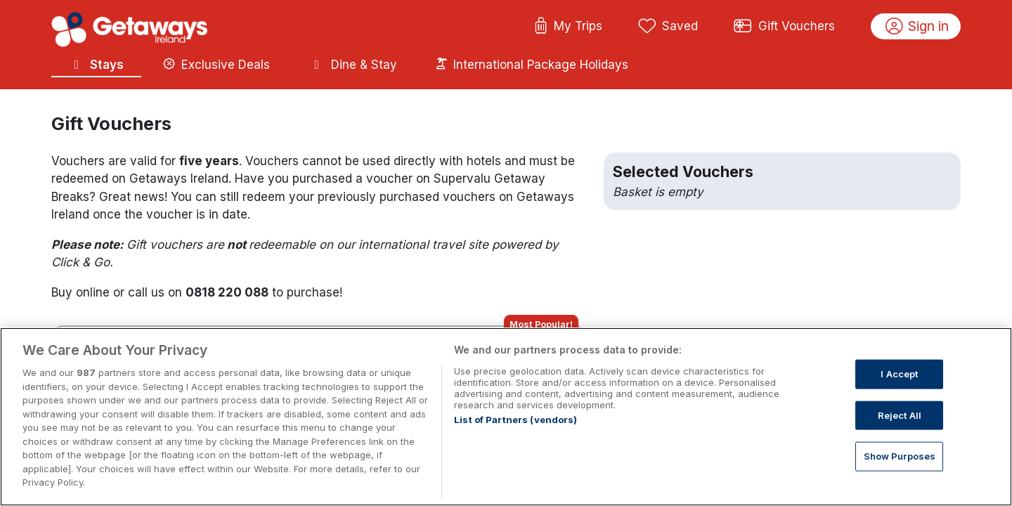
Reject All (899, 414)
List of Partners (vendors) (515, 419)
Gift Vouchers (784, 27)
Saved (668, 27)
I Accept (899, 373)
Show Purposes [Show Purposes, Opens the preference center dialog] (900, 456)
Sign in (917, 27)
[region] (506, 416)
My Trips (568, 27)
